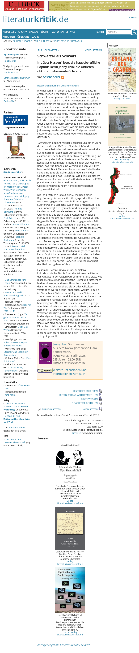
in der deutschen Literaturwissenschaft (14, 441)
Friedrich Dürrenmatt (13, 201)
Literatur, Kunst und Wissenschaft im (15, 406)
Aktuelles (9, 31)
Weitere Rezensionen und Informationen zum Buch (70, 372)
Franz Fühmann (21, 224)
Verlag (133, 17)
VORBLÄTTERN (94, 50)
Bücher (45, 31)
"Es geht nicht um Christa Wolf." (15, 317)
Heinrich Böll (9, 183)
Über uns (23, 36)
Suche (100, 32)
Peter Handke (22, 230)
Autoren (58, 31)
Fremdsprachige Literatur (67, 41)
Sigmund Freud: (17, 419)
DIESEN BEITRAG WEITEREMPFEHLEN (81, 395)
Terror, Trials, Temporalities (13, 369)
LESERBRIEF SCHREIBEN (88, 391)
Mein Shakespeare (12, 193)
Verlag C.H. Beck (122, 98)
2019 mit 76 (9, 311)
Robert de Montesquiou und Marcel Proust (15, 344)
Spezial (33, 31)
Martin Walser (14, 186)
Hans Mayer (9, 60)
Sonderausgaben (12, 171)
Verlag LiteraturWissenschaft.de (70, 502)
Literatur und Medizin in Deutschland (15, 353)
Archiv (22, 31)
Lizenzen (76, 432)
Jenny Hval (59, 344)
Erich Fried (8, 218)
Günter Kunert (10, 180)
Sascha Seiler (51, 77)
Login (35, 36)
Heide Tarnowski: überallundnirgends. (13, 294)
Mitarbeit (9, 36)
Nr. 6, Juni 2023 (43, 41)
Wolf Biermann (18, 189)
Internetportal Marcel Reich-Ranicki (14, 248)
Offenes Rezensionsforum (16, 77)
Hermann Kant (11, 196)
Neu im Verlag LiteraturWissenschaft (122, 160)
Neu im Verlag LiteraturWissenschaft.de (70, 633)
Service (70, 31)
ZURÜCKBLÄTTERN (48, 50)
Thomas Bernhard (12, 210)
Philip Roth (25, 180)
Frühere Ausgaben (22, 41)
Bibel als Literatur (17, 427)
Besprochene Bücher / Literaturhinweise (58, 85)
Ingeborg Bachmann (13, 238)
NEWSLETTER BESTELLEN (87, 403)
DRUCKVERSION (92, 399)
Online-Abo (9, 101)
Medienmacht (10, 72)
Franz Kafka (9, 394)
